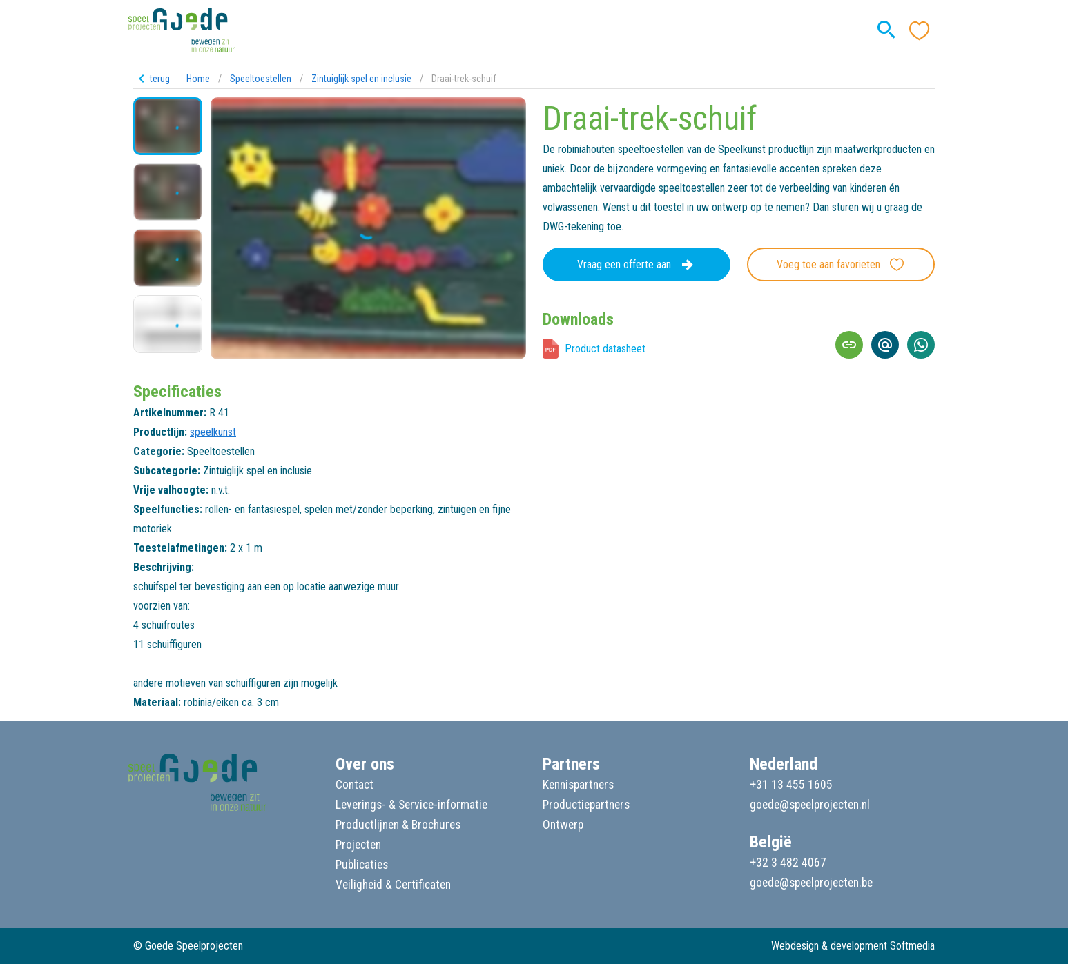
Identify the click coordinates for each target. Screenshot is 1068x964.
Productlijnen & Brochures (398, 825)
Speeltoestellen (260, 78)
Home (198, 78)
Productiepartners (586, 805)
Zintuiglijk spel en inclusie (361, 78)
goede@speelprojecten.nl (810, 805)
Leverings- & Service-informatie (411, 805)
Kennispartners (578, 785)
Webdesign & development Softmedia (853, 945)
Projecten (358, 845)
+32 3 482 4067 (788, 863)
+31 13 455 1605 (791, 785)
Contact (354, 785)
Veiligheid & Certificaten (393, 885)
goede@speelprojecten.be (811, 883)
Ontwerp (563, 825)
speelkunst (213, 432)
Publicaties (362, 865)
